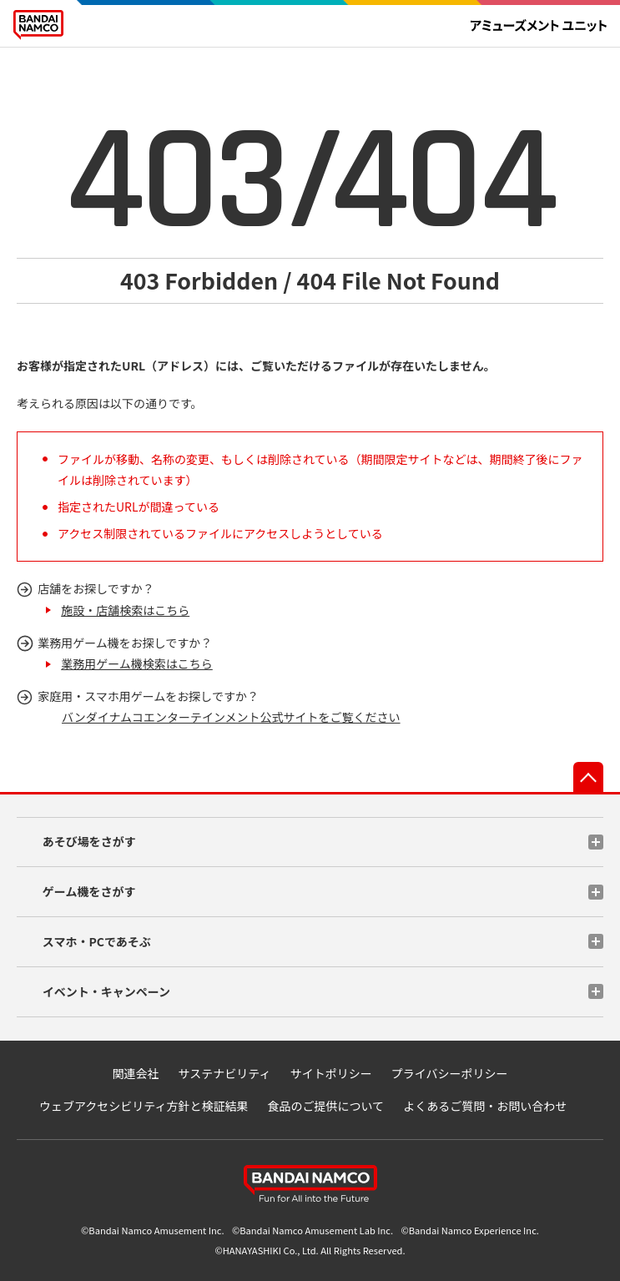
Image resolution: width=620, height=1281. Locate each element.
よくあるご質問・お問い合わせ (485, 1105)
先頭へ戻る (588, 777)
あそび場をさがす (89, 841)
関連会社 (135, 1073)
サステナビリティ (225, 1073)
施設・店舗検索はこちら (125, 610)
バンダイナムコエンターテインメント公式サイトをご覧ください (231, 717)
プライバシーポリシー (449, 1073)
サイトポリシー (331, 1073)
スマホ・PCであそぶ (97, 941)
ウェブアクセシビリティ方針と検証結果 (143, 1105)
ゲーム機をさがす (89, 891)
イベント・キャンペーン (106, 991)
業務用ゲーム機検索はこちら (137, 663)
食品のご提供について (326, 1105)
